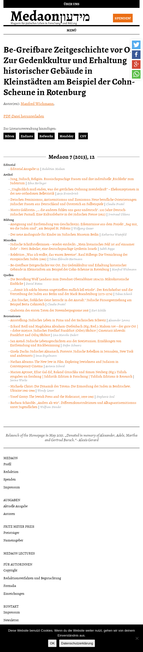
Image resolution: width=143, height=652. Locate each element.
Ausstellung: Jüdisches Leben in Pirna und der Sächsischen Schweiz (58, 320)
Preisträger (11, 532)
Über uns (71, 3)
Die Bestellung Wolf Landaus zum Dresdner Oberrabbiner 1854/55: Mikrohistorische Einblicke (69, 281)
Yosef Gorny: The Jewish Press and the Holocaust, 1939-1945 (52, 396)
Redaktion (10, 471)
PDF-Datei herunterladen (23, 116)
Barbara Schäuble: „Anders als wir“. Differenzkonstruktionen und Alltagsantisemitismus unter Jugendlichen (73, 405)
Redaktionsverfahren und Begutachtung (32, 578)
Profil (7, 464)
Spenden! (123, 18)
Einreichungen (13, 593)
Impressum (11, 487)
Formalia (9, 585)
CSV (83, 136)
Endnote (27, 136)
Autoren (9, 513)
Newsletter (11, 620)
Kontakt (11, 606)
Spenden (9, 479)
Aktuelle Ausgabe (15, 506)
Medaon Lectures (19, 553)
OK (52, 643)
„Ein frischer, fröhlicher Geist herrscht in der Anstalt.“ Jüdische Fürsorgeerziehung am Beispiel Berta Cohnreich (71, 302)
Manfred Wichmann (37, 103)
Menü (71, 30)
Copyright (10, 570)
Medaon (10, 457)
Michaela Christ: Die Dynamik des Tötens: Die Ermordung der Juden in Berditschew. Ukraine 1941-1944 (70, 388)
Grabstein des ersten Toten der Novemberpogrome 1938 (49, 310)
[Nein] (136, 638)
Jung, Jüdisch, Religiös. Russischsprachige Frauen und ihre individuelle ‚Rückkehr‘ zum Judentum (72, 181)
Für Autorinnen (17, 564)
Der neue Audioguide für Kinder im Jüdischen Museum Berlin (54, 234)
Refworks (46, 136)
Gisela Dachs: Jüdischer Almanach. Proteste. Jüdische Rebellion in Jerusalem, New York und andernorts (71, 353)
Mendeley (67, 136)
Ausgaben (11, 499)
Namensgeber (13, 540)
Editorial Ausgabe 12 (24, 168)
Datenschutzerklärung (77, 643)
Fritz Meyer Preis (18, 526)
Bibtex (9, 136)
